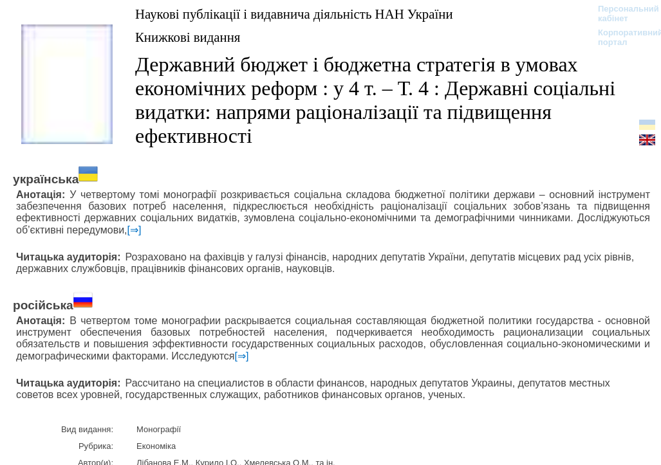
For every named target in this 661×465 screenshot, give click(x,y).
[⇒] (134, 229)
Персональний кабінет (622, 13)
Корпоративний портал (622, 37)
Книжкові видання (187, 37)
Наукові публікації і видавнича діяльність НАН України (294, 13)
